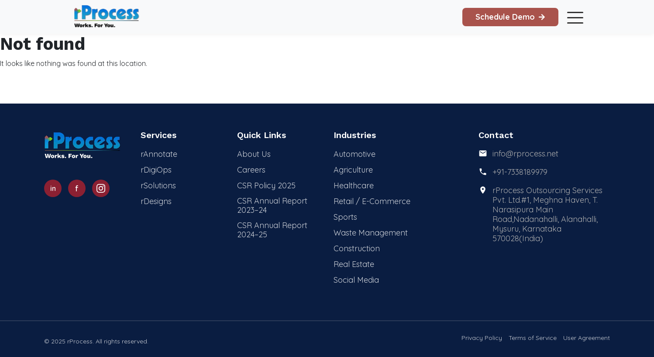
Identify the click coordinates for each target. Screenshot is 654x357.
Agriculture (353, 169)
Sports (345, 217)
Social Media (356, 279)
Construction (357, 248)
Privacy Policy (481, 338)
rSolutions (158, 185)
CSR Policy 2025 (266, 185)
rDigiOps (156, 169)
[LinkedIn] (53, 188)
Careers (251, 169)
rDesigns (156, 201)
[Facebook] (77, 188)
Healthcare (354, 185)
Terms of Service (533, 338)
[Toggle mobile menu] (573, 17)
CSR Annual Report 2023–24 (272, 205)
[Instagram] (101, 188)
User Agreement (586, 338)
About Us (254, 154)
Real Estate (354, 264)
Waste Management (371, 232)
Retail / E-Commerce (372, 201)
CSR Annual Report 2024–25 (272, 230)
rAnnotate (159, 154)
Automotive (354, 154)
